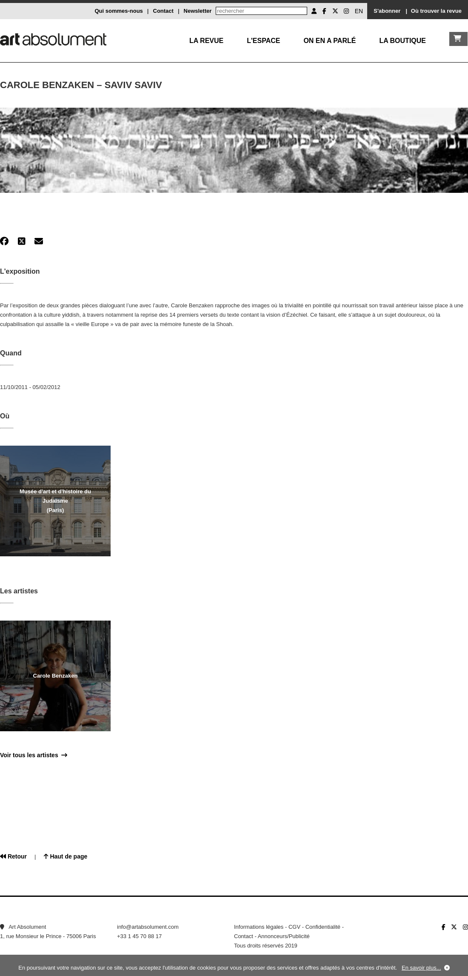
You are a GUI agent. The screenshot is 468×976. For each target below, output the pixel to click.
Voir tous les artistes (33, 755)
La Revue (206, 40)
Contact (163, 11)
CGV (294, 927)
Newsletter (198, 11)
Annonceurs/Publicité (284, 936)
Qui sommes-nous (118, 11)
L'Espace (263, 40)
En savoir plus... (421, 968)
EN (359, 11)
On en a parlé (329, 40)
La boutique (402, 40)
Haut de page (66, 856)
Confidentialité (322, 927)
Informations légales (258, 927)
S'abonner (387, 11)
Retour (13, 856)
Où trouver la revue (436, 11)
